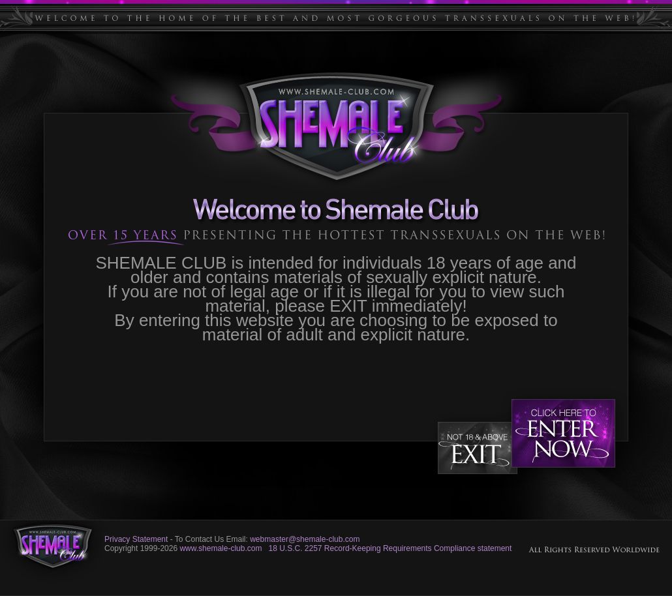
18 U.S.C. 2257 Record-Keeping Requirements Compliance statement (390, 548)
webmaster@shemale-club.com (304, 539)
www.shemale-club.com (220, 548)
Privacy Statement (136, 539)
